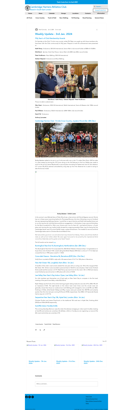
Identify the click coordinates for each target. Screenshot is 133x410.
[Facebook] (26, 397)
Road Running (87, 18)
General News (99, 18)
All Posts (29, 18)
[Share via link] (44, 330)
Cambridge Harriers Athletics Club (48, 7)
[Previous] (28, 2)
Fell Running (75, 18)
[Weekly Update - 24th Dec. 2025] (94, 351)
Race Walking (64, 18)
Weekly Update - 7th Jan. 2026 (38, 362)
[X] (29, 397)
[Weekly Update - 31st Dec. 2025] (66, 351)
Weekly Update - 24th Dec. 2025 (93, 362)
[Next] (104, 2)
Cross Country (40, 18)
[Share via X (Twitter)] (40, 330)
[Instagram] (32, 397)
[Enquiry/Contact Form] (100, 10)
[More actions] (97, 30)
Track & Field (52, 18)
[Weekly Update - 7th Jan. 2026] (39, 351)
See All (104, 341)
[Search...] (100, 6)
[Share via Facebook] (36, 330)
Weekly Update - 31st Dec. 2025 (65, 362)
